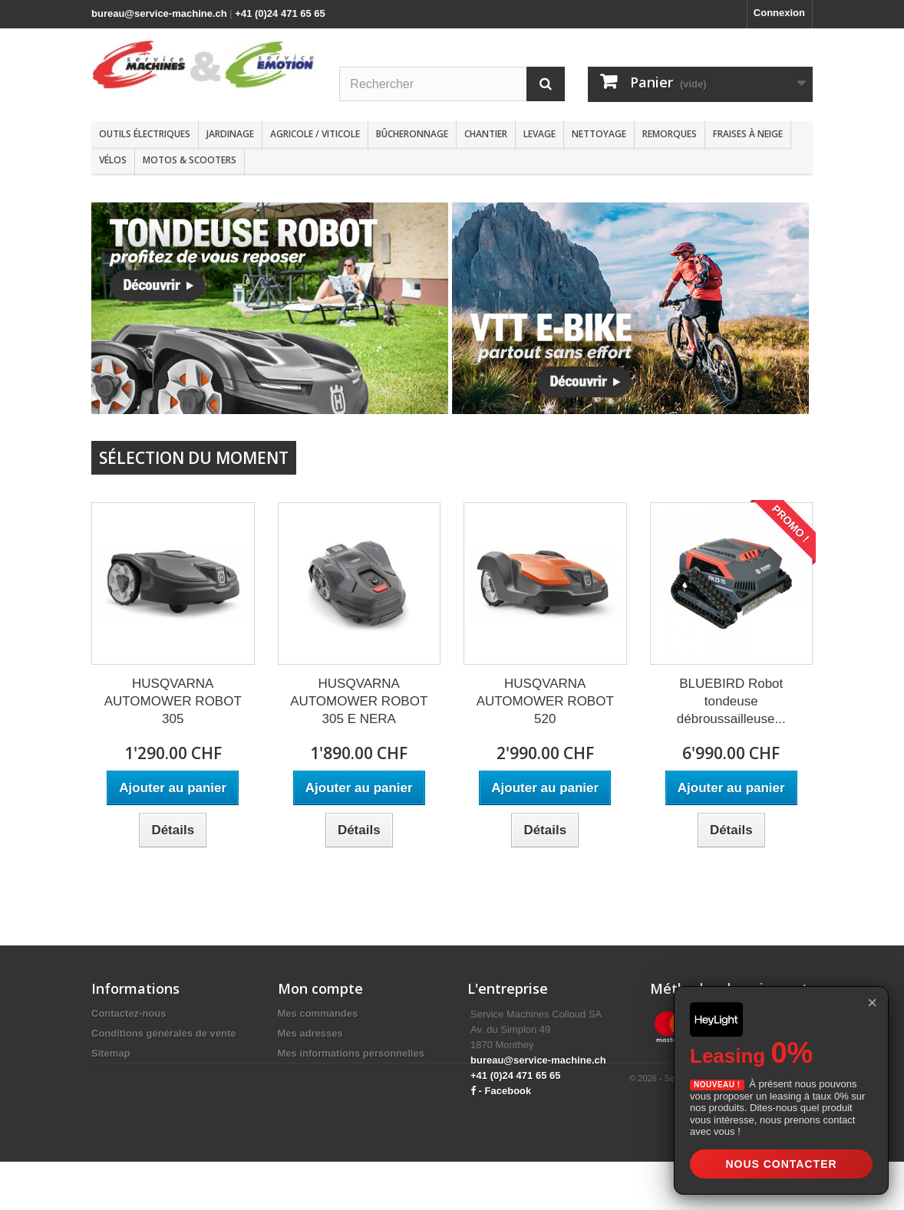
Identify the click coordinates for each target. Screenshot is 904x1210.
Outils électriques (144, 133)
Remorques (669, 133)
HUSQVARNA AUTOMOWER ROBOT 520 (545, 701)
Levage (539, 133)
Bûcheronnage (412, 133)
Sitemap (110, 1053)
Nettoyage (599, 133)
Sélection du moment (194, 458)
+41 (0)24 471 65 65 (280, 13)
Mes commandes (318, 1013)
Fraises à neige (748, 133)
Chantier (485, 133)
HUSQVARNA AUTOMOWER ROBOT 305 (173, 701)
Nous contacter (780, 1164)
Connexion (779, 12)
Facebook (508, 1091)
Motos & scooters (189, 159)
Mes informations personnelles (351, 1053)
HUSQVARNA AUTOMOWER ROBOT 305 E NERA (358, 701)
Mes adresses (310, 1033)
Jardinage (230, 133)
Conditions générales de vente (163, 1033)
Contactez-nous (129, 1013)
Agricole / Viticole (315, 133)
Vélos (113, 159)
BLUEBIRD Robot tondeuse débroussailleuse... (731, 701)
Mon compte (320, 988)
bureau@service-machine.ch (159, 13)
